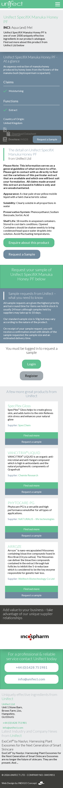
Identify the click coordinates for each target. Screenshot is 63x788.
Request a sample (31, 441)
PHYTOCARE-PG (21, 503)
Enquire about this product (29, 242)
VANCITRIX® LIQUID (24, 453)
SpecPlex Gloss (19, 406)
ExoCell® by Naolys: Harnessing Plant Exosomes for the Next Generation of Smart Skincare (31, 745)
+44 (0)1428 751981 (31, 667)
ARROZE (15, 546)
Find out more (31, 435)
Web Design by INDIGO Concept (23, 783)
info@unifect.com (31, 679)
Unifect (7, 699)
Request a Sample (47, 139)
